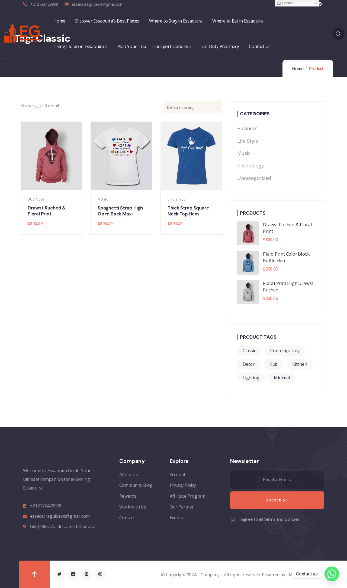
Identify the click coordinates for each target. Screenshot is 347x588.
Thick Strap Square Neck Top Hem (188, 211)
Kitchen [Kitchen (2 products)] (299, 364)
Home (297, 68)
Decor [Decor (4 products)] (249, 364)
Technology (250, 165)
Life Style (176, 199)
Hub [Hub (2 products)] (273, 364)
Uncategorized (254, 178)
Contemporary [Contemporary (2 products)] (285, 351)
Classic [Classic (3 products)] (249, 351)
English (285, 3)
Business (36, 199)
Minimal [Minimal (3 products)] (282, 378)
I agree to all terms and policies (270, 519)
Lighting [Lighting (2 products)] (251, 378)
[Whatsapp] (331, 574)
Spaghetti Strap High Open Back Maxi (120, 211)
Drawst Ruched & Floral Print (47, 211)
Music (103, 199)
